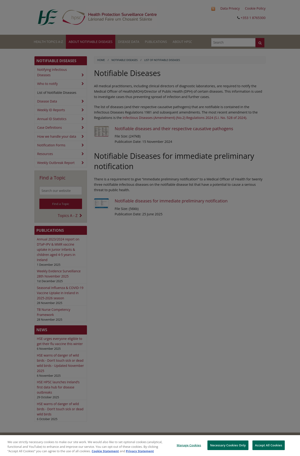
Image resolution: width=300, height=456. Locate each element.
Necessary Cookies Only (228, 445)
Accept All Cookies (268, 445)
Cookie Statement (105, 451)
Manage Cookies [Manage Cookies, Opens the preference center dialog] (189, 445)
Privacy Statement (140, 451)
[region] (150, 445)
